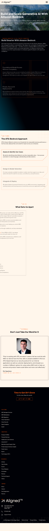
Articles (3, 469)
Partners (3, 481)
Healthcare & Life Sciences (7, 447)
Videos (3, 486)
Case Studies (4, 472)
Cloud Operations (5, 427)
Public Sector (4, 457)
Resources (4, 467)
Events (3, 474)
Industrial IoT (4, 450)
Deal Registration (5, 499)
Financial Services (5, 445)
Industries (4, 439)
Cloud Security (4, 430)
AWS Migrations (5, 425)
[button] (46, 2)
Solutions (4, 417)
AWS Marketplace (5, 422)
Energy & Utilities (5, 442)
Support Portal (7, 522)
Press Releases (4, 477)
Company (3, 491)
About (2, 494)
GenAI (2, 434)
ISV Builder (3, 479)
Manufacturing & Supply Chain (8, 452)
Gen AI (2, 13)
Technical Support (5, 484)
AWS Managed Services (6, 420)
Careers (3, 497)
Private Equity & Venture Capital (8, 454)
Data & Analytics (5, 432)
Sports (2, 459)
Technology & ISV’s (5, 462)
